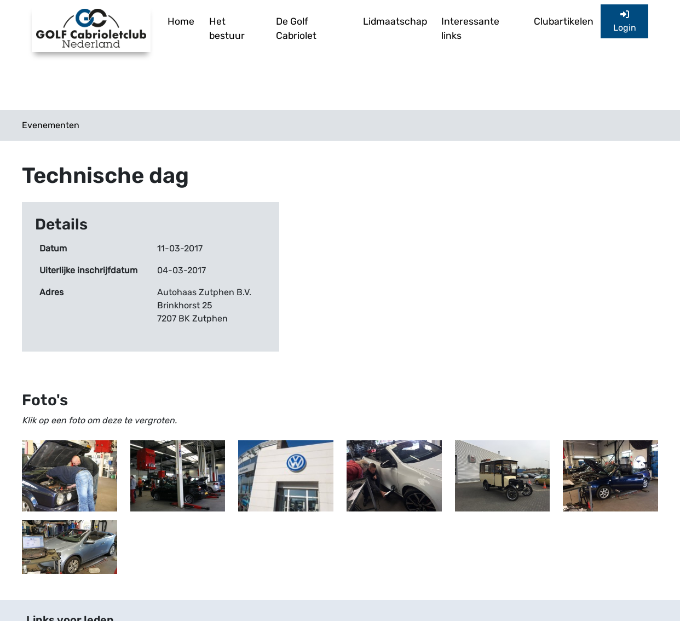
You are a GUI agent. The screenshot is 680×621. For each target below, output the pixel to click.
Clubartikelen (563, 21)
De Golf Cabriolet (296, 28)
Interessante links (470, 28)
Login (624, 21)
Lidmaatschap (395, 21)
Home (181, 21)
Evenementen (50, 125)
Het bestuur (227, 28)
